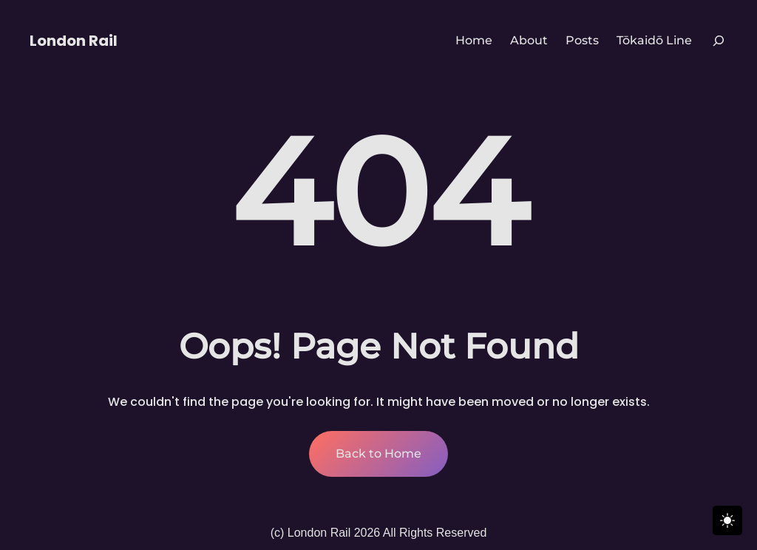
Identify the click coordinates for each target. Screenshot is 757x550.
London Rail (74, 40)
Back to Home (378, 454)
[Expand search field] (718, 40)
